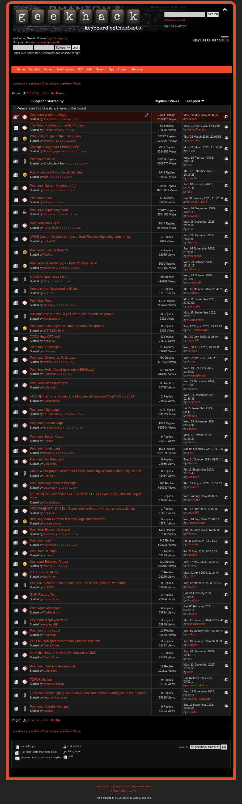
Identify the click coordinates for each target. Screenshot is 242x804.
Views (175, 101)
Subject (37, 101)
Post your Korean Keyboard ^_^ (53, 186)
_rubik (191, 576)
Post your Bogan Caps (46, 436)
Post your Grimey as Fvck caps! (53, 357)
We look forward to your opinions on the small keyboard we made (78, 583)
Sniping (192, 242)
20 (74, 487)
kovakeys (193, 292)
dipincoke (50, 293)
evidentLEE (51, 624)
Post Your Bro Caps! (45, 223)
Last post (194, 101)
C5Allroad (50, 544)
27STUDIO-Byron (55, 330)
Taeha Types (51, 599)
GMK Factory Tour (43, 594)
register (62, 38)
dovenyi (48, 566)
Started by (55, 101)
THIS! (225, 40)
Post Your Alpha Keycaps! (49, 383)
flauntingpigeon (53, 151)
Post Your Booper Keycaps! (50, 529)
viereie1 (192, 350)
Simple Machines (141, 786)
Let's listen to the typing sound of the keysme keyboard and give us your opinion (88, 693)
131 (75, 268)
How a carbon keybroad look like (54, 289)
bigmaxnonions (196, 623)
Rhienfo (192, 118)
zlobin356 (50, 241)
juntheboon (194, 269)
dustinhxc (50, 267)
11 (66, 281)
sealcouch (50, 119)
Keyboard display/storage (48, 620)
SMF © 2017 (121, 786)
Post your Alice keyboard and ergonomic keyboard (67, 326)
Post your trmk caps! (45, 630)
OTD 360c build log (44, 572)
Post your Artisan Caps (46, 423)
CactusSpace (52, 400)
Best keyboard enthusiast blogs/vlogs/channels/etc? (68, 519)
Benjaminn (194, 402)
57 (75, 119)
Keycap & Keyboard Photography (54, 147)
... (41, 93)
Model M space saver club (49, 277)
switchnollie (194, 255)
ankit (190, 672)
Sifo (189, 164)
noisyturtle (193, 140)
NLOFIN (49, 587)
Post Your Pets (41, 301)
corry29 (192, 178)
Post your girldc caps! (45, 448)
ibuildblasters (52, 318)
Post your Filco (41, 198)
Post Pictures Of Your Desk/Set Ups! (56, 172)
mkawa (48, 140)
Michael (48, 214)
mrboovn (49, 555)
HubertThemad (53, 130)
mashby (48, 305)
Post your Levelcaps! (45, 347)
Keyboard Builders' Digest (49, 562)
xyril (46, 176)
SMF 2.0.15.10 (104, 786)
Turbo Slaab (50, 227)
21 (44, 93)
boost (47, 190)
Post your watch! (42, 540)
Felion (191, 151)
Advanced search (174, 20)
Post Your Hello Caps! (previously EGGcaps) (62, 369)
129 (68, 177)
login (50, 38)
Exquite (48, 710)
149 (78, 228)
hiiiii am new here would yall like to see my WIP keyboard (72, 314)
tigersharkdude (53, 427)
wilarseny (49, 351)
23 (72, 305)
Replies (161, 101)
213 (73, 214)
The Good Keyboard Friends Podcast (57, 125)
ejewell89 (193, 215)
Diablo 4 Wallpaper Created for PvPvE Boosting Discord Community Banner (85, 471)
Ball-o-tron (50, 576)
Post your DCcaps (43, 551)
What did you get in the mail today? (56, 136)
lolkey (47, 202)
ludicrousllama (53, 523)
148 (82, 151)
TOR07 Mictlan (41, 680)
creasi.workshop (54, 683)
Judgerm (192, 634)
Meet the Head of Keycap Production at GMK (63, 653)
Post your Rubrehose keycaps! (52, 666)
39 (81, 427)
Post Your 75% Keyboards (49, 250)
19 (75, 545)
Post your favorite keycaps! (50, 706)
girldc (190, 452)
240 (70, 190)
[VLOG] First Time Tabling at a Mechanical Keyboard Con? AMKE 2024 (82, 396)
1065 (72, 140)
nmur (190, 229)
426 (84, 163)
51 (79, 414)
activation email (47, 42)
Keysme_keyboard (55, 697)
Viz (46, 281)
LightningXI (51, 373)
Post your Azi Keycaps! (47, 459)
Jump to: (184, 747)
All (71, 130)
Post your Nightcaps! (45, 410)
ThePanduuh (51, 612)
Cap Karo (50, 475)
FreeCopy (193, 600)
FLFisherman (52, 414)
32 (71, 453)
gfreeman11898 (197, 201)
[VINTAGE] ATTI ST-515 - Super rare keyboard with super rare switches (82, 508)
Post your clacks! (42, 159)
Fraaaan (192, 544)
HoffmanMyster (196, 375)
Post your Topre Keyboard (49, 210)
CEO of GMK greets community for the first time (65, 641)
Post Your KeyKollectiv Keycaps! (54, 483)
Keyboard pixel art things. (48, 115)
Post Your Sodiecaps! (45, 608)
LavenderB (194, 282)
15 (70, 362)
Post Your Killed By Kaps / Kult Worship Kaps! (63, 263)
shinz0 (48, 361)
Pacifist (48, 254)
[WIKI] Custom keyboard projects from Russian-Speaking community (80, 237)
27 (74, 534)
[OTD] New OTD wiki (45, 336)
